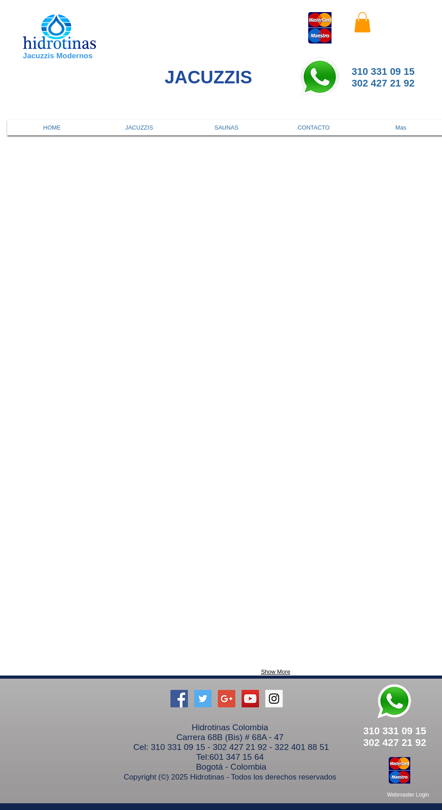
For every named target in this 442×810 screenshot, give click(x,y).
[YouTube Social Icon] (250, 698)
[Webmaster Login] (408, 794)
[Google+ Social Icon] (226, 698)
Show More (275, 671)
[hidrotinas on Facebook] (179, 698)
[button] (362, 22)
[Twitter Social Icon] (203, 698)
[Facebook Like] (402, 22)
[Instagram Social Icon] (274, 698)
